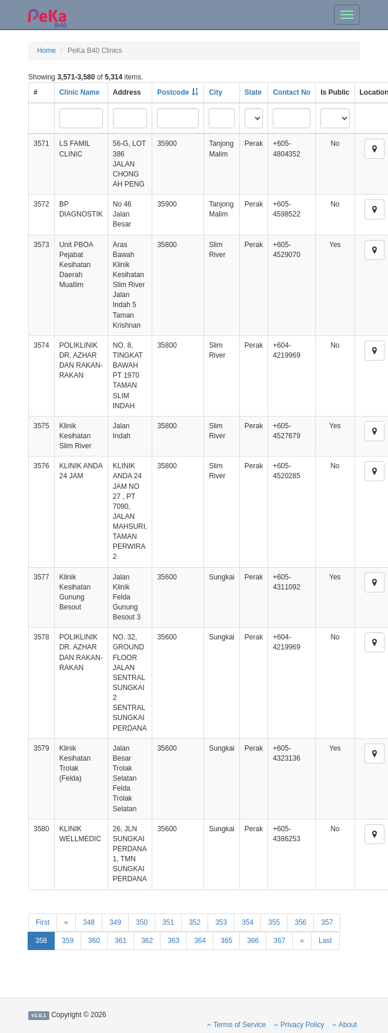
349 (115, 922)
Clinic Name (79, 92)
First (42, 922)
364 (200, 941)
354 (247, 922)
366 (253, 941)
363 (173, 941)
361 (120, 941)
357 (327, 922)
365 (226, 941)
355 (274, 922)
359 (67, 941)
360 (94, 941)
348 (89, 922)
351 (168, 922)
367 (279, 941)
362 (147, 941)
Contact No (291, 92)
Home (46, 50)
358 (41, 941)
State (253, 92)
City (215, 92)
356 (300, 922)
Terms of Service (236, 1025)
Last (325, 941)
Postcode (173, 92)
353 (221, 922)
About (344, 1025)
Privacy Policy (299, 1025)
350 (142, 922)
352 (194, 922)
